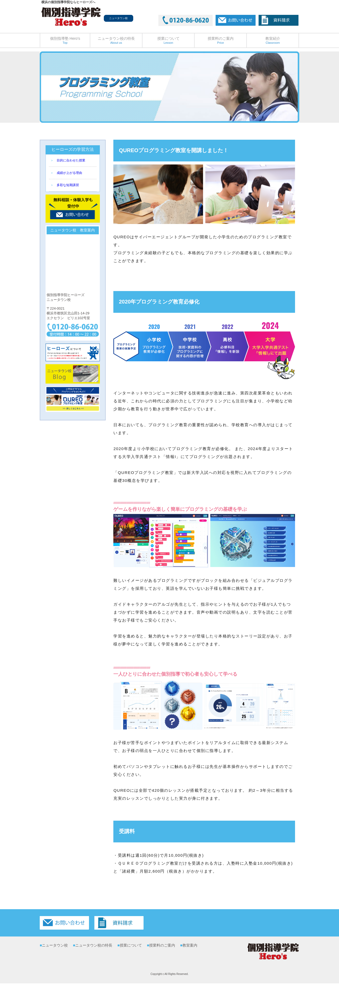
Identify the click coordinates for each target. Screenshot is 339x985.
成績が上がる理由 (69, 173)
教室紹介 (272, 40)
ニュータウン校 (55, 945)
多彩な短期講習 (68, 185)
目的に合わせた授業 (71, 160)
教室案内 (189, 945)
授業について (168, 40)
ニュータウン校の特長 (116, 40)
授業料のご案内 (221, 40)
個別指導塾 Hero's (65, 40)
